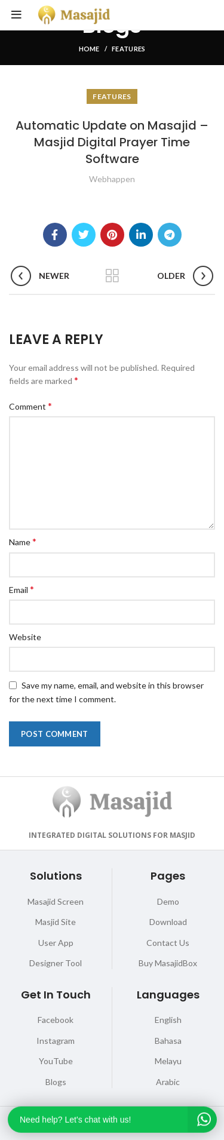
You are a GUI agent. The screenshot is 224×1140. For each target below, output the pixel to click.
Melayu (168, 1061)
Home (89, 49)
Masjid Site (55, 922)
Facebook (55, 1020)
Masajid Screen (55, 901)
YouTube (56, 1061)
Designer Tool (55, 963)
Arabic (168, 1082)
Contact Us (167, 943)
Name (22, 541)
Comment (30, 405)
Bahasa (168, 1040)
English (168, 1020)
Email (21, 589)
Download (168, 922)
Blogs (55, 1082)
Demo (168, 901)
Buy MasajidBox (168, 963)
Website (25, 637)
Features (128, 49)
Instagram (55, 1040)
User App (55, 943)
